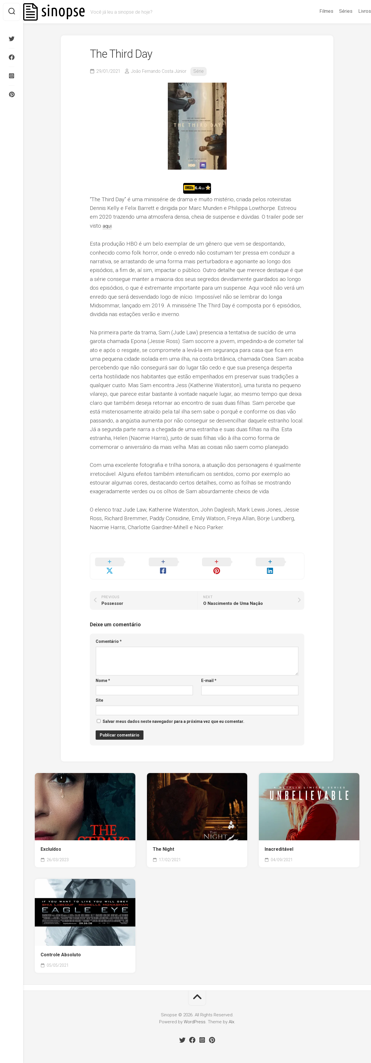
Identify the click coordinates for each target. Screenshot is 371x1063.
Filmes (315, 11)
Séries (334, 11)
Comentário (109, 634)
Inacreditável (279, 841)
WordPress (194, 1014)
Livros (353, 11)
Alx (231, 1014)
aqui (107, 225)
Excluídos (51, 841)
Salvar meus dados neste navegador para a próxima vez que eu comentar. (173, 714)
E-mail (209, 673)
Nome (103, 673)
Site (99, 692)
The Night (163, 841)
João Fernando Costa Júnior (160, 71)
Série (202, 71)
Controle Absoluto (61, 947)
